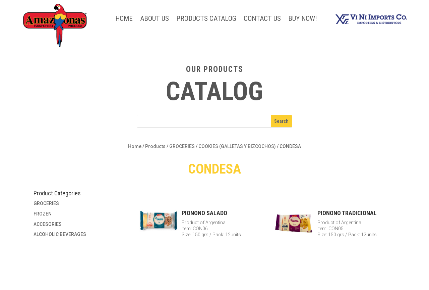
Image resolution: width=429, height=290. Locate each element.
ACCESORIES (48, 224)
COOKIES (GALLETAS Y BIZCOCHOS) (237, 146)
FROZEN (43, 213)
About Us (154, 19)
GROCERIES (182, 146)
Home (124, 19)
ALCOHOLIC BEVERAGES (60, 234)
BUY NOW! (302, 19)
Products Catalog (206, 19)
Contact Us (262, 19)
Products (155, 146)
